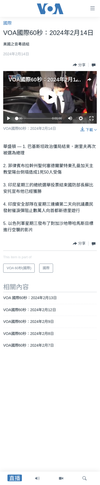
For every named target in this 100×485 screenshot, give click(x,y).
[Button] (79, 65)
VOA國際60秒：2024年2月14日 (46, 80)
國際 (7, 23)
